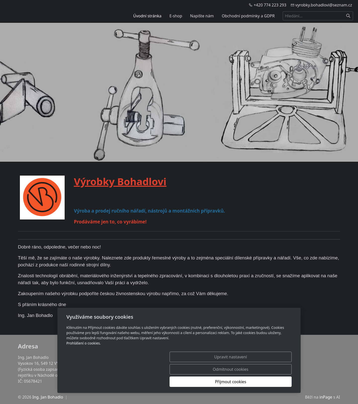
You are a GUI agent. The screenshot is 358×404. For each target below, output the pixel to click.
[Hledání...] (313, 15)
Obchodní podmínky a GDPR (248, 16)
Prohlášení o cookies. (83, 368)
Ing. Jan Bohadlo (47, 397)
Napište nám (202, 16)
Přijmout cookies (267, 381)
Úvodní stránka (147, 16)
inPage (325, 397)
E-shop (175, 16)
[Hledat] (348, 15)
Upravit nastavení (168, 381)
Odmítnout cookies (218, 381)
